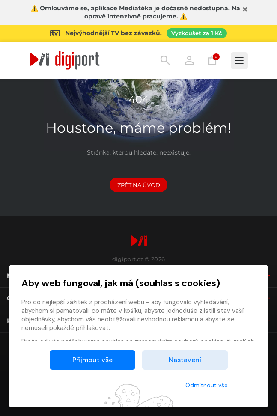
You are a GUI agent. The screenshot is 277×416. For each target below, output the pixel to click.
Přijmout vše (92, 359)
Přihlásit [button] (189, 60)
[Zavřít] (245, 9)
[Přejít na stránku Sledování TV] (138, 33)
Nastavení (185, 359)
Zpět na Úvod (138, 184)
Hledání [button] (165, 60)
